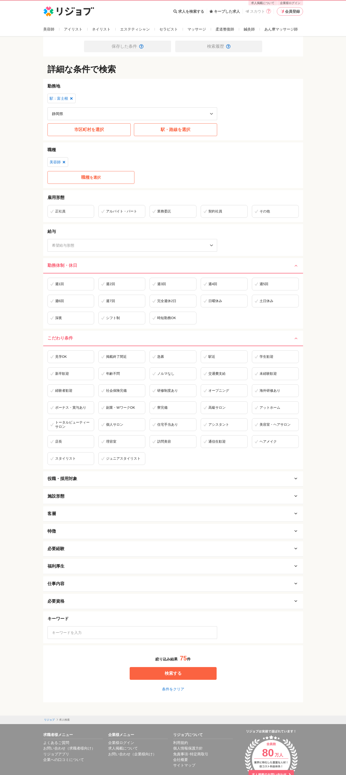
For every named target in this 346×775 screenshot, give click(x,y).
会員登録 (290, 11)
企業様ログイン (290, 3)
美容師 (48, 29)
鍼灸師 (249, 29)
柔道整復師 (225, 29)
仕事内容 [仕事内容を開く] (173, 584)
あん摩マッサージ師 (281, 29)
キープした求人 (224, 11)
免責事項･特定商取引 (190, 754)
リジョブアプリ (56, 754)
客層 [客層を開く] (173, 514)
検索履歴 (218, 46)
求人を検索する (188, 11)
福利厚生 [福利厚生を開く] (173, 566)
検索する (173, 673)
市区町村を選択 (89, 129)
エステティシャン (135, 29)
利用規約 (180, 743)
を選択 (91, 177)
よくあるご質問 (56, 743)
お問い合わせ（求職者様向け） (69, 748)
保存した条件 (127, 46)
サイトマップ (184, 765)
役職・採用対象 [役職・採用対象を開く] (173, 479)
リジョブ (49, 719)
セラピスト (168, 29)
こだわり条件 (173, 338)
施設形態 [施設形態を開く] (173, 496)
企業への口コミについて (63, 759)
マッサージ (196, 29)
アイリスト (73, 29)
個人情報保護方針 (188, 748)
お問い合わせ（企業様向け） (132, 754)
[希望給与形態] (132, 245)
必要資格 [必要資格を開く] (173, 601)
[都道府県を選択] (132, 113)
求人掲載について (262, 3)
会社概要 (180, 759)
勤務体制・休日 (173, 265)
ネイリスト (101, 29)
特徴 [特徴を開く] (173, 531)
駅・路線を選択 (175, 129)
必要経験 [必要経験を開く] (173, 549)
